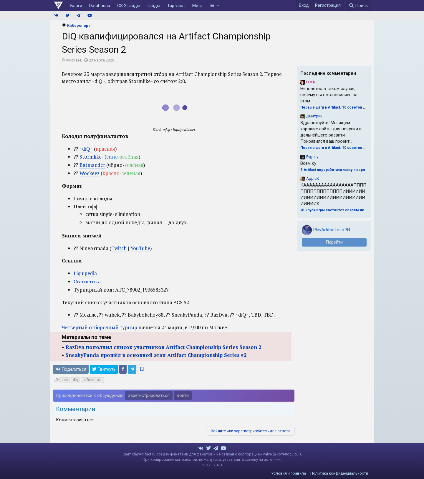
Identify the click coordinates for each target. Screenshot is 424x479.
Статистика (87, 281)
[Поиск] (358, 5)
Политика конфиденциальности (339, 473)
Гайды (153, 5)
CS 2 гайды (128, 5)
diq (75, 380)
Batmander (92, 165)
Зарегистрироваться (149, 395)
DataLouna (99, 5)
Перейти (334, 242)
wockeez (74, 60)
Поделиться (70, 369)
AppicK (312, 178)
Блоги (76, 5)
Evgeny (312, 156)
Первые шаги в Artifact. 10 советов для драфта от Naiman (351, 107)
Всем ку (308, 163)
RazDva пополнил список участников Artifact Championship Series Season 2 (163, 347)
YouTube (140, 248)
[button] (214, 5)
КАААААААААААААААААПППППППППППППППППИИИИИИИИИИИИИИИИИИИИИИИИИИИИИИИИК (333, 194)
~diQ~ (86, 148)
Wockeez (90, 173)
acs (65, 380)
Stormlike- (91, 156)
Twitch (119, 248)
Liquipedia (85, 273)
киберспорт (92, 380)
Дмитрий (314, 116)
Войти (183, 395)
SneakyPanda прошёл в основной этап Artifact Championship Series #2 (156, 355)
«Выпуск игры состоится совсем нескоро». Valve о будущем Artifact (361, 210)
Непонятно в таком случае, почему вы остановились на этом (328, 95)
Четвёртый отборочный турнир (99, 327)
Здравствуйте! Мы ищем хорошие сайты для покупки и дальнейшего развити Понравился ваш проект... (331, 132)
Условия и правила (288, 473)
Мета (197, 5)
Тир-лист (176, 5)
